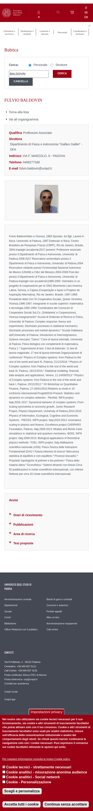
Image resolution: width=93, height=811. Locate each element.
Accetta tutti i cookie (21, 804)
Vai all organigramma (23, 119)
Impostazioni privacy (47, 712)
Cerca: (14, 65)
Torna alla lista (19, 112)
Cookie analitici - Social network (33, 777)
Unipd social (11, 691)
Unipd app (9, 699)
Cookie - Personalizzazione (28, 782)
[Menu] (72, 13)
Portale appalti (54, 611)
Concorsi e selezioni (57, 605)
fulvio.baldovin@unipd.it (35, 168)
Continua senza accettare (66, 804)
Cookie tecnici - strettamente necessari (38, 767)
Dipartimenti (10, 605)
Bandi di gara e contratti (59, 599)
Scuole (8, 611)
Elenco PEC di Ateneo (34, 675)
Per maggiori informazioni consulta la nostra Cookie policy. (36, 759)
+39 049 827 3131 (27, 670)
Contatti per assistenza (16, 683)
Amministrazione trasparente (61, 623)
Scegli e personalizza (22, 791)
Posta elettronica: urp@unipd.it (21, 679)
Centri (7, 617)
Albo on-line (52, 617)
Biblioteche (10, 623)
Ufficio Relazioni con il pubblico (21, 629)
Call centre (52, 629)
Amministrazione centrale (18, 599)
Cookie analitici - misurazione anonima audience (46, 772)
